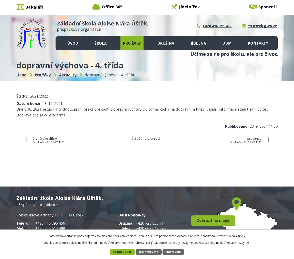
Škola (101, 43)
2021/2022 (39, 96)
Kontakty (258, 43)
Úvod (72, 43)
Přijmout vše (122, 252)
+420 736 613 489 (50, 228)
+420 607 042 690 (151, 228)
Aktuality (68, 75)
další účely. (239, 236)
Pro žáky (132, 43)
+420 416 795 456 (50, 223)
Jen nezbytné (148, 252)
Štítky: (22, 96)
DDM (227, 43)
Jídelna (198, 43)
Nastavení (173, 252)
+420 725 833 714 (151, 223)
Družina (165, 43)
